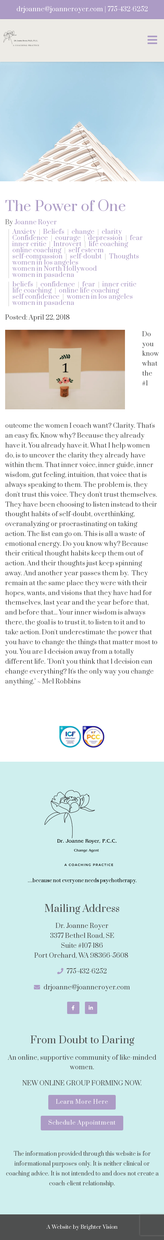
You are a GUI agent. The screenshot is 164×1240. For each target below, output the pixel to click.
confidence (57, 285)
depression (105, 238)
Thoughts (124, 257)
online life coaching (89, 291)
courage (68, 238)
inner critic (29, 244)
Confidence (30, 238)
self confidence (36, 297)
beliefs (22, 285)
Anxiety (24, 232)
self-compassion (37, 257)
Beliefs (53, 232)
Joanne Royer (35, 223)
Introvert (67, 244)
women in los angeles (45, 263)
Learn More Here (82, 1102)
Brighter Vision (98, 1227)
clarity (112, 232)
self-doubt (86, 257)
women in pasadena (43, 275)
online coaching (36, 251)
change (83, 232)
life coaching (108, 244)
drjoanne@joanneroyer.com (59, 9)
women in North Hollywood (54, 269)
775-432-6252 (128, 9)
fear (136, 238)
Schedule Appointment (82, 1123)
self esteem (86, 251)
